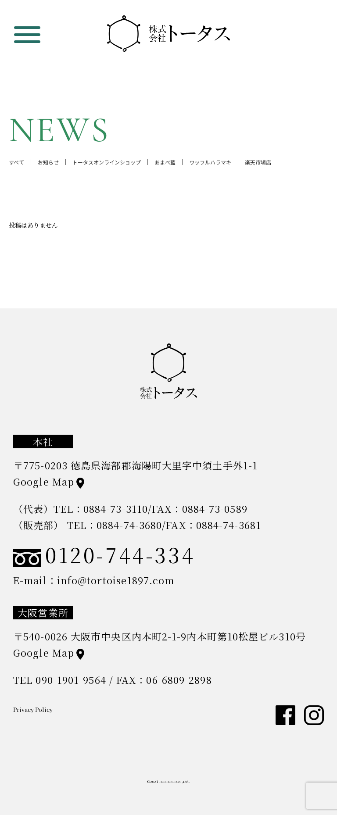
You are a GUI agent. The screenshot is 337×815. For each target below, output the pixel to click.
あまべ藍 (165, 164)
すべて (16, 164)
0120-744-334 (104, 554)
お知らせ (48, 164)
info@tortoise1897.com (115, 580)
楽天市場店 (258, 164)
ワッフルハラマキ (210, 164)
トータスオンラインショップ (106, 164)
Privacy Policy (33, 709)
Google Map (43, 481)
